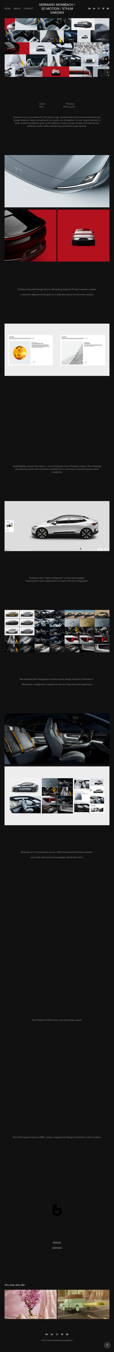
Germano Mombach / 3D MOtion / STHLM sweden (57, 8)
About (17, 8)
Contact (28, 8)
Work (8, 8)
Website (57, 1242)
